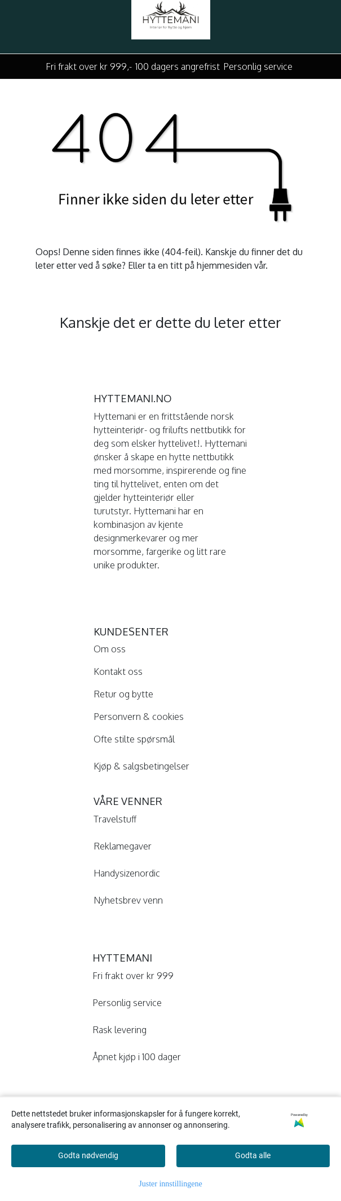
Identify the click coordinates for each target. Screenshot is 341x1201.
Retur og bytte (123, 694)
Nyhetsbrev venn (128, 900)
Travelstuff (115, 819)
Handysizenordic (127, 873)
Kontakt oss (118, 671)
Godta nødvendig (88, 1155)
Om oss (110, 649)
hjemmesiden (224, 265)
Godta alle (253, 1155)
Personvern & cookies (139, 716)
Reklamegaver (123, 846)
